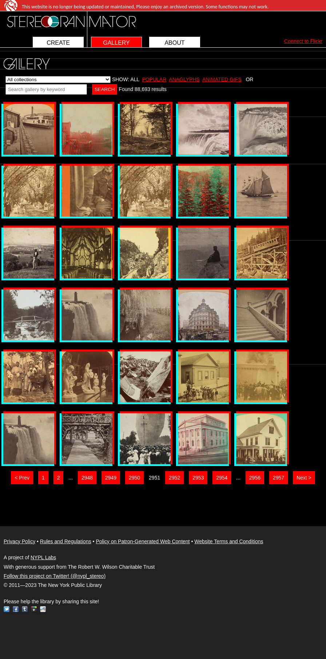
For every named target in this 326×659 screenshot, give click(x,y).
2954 (221, 478)
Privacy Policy (19, 541)
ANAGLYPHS (184, 79)
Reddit (43, 609)
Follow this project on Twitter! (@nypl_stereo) (55, 576)
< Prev (22, 478)
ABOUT (174, 43)
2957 (278, 478)
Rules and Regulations (65, 541)
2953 (198, 478)
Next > (304, 478)
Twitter (6, 609)
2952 (174, 478)
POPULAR (154, 79)
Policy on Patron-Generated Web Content (143, 541)
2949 (110, 478)
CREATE (58, 43)
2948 (87, 478)
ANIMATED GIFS (222, 79)
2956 (255, 478)
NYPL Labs (43, 557)
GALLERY (116, 43)
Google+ (34, 609)
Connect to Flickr (303, 41)
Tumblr (25, 609)
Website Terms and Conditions (228, 541)
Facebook (16, 609)
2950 (134, 478)
